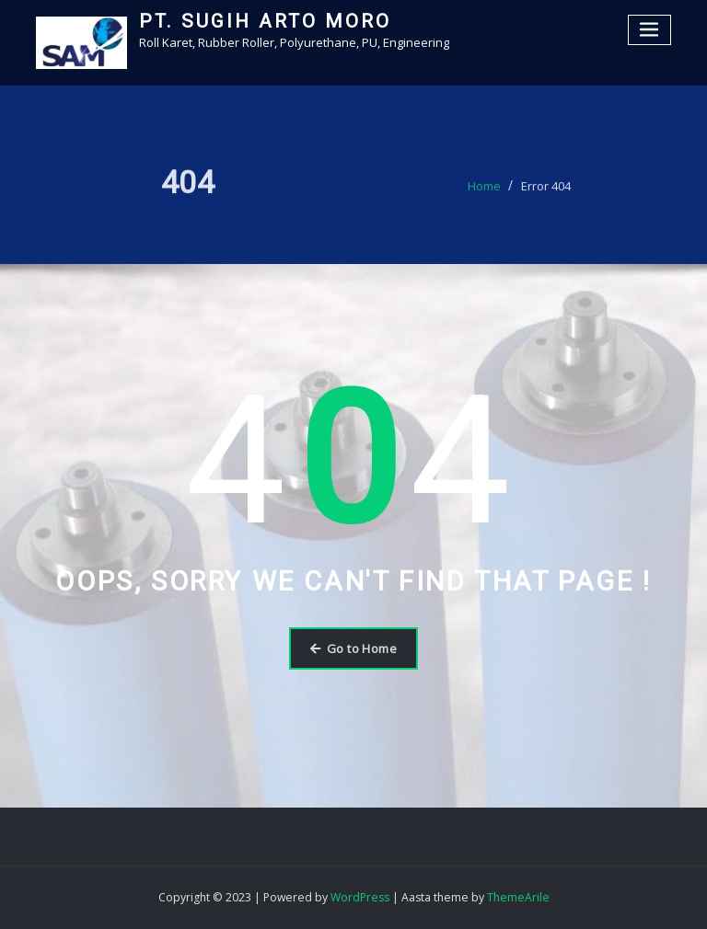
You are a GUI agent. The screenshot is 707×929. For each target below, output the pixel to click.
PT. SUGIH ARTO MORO (265, 21)
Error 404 (546, 189)
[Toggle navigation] (650, 30)
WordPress (359, 897)
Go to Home (353, 648)
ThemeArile (518, 897)
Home (484, 189)
